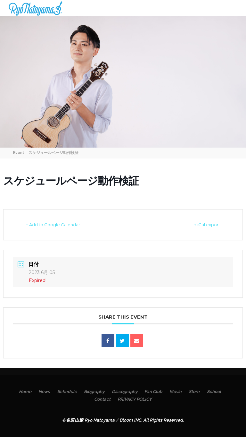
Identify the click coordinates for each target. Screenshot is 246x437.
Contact (102, 399)
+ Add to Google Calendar (53, 224)
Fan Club (153, 391)
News (44, 391)
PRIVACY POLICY (135, 399)
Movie (175, 391)
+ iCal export (207, 224)
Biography (94, 391)
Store (194, 391)
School (214, 391)
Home (25, 391)
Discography (124, 391)
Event (18, 152)
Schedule (67, 391)
